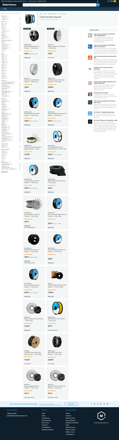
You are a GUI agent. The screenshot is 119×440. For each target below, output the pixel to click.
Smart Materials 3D (7, 134)
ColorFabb (5, 106)
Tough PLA (5, 31)
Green (4, 64)
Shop (43, 413)
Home (41, 13)
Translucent (6, 96)
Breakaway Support (7, 40)
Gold (4, 75)
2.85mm (5, 19)
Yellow (5, 63)
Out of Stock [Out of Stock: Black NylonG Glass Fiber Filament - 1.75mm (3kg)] (51, 363)
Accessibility (70, 434)
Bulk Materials (6, 163)
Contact (68, 416)
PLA (4, 23)
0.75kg (5, 153)
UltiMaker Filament (7, 140)
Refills (5, 145)
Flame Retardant (6, 87)
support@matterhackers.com (17, 416)
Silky (4, 94)
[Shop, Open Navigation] (3, 9)
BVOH (4, 42)
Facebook (91, 403)
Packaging (4, 144)
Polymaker (6, 129)
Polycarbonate (6, 45)
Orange (5, 61)
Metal (4, 35)
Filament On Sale (7, 167)
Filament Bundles (7, 164)
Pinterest (104, 403)
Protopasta (6, 127)
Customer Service (32, 1)
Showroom (46, 418)
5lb (3, 157)
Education (45, 423)
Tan (4, 72)
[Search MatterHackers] (98, 5)
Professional (46, 420)
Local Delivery (71, 420)
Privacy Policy (70, 429)
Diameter (4, 16)
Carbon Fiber (6, 37)
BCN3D (4, 104)
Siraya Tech (6, 132)
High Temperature (7, 91)
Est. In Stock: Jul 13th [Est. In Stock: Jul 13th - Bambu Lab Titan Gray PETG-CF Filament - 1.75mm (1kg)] (53, 397)
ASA (4, 32)
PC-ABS (4, 46)
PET (4, 26)
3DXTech (5, 100)
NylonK (4, 123)
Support (45, 425)
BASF (4, 103)
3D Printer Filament (52, 13)
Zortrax (4, 141)
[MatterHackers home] (9, 5)
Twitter (94, 403)
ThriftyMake (6, 138)
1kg (4, 154)
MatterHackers (7, 114)
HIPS (4, 43)
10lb (4, 159)
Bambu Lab (6, 101)
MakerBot (5, 117)
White (4, 58)
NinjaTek (5, 120)
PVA (3, 39)
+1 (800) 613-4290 (41, 1)
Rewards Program (72, 423)
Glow (4, 90)
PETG (4, 28)
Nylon (4, 34)
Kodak (4, 111)
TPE (4, 51)
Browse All (4, 172)
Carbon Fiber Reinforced (8, 82)
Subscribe (71, 404)
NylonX (4, 124)
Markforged (5, 118)
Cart (112, 1)
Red (4, 59)
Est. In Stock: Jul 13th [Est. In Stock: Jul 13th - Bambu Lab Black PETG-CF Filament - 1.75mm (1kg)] (29, 397)
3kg (4, 156)
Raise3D (5, 131)
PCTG (4, 29)
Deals (3, 161)
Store (45, 13)
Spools (5, 147)
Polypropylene (6, 48)
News (43, 416)
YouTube (107, 403)
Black (4, 55)
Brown (4, 70)
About (68, 413)
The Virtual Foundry (7, 137)
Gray (4, 56)
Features (4, 80)
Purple (4, 67)
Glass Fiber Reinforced (8, 84)
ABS (4, 25)
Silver (4, 76)
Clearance (5, 166)
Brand (3, 98)
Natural (4, 78)
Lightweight (6, 93)
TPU (4, 49)
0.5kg (4, 151)
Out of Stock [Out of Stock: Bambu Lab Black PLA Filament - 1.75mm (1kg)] (51, 57)
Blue (4, 66)
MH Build (5, 115)
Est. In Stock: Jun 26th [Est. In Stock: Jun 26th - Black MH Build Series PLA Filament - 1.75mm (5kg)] (29, 262)
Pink (4, 69)
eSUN (4, 108)
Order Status (70, 418)
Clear (4, 73)
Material (3, 21)
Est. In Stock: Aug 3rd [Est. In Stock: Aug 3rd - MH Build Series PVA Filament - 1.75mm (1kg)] (53, 330)
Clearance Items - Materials (9, 169)
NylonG (4, 121)
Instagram (97, 403)
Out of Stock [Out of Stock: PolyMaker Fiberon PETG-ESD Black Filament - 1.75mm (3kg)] (27, 363)
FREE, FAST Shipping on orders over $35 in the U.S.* (14, 1)
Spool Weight (5, 149)
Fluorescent (6, 88)
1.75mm (5, 18)
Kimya (4, 112)
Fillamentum (6, 109)
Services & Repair (47, 429)
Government (46, 427)
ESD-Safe (5, 85)
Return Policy (70, 427)
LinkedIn (101, 403)
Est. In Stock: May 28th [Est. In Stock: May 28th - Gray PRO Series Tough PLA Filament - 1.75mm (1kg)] (29, 227)
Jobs (67, 425)
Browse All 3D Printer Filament (11, 13)
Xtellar (4, 135)
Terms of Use (70, 432)
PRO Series (6, 126)
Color (2, 53)
